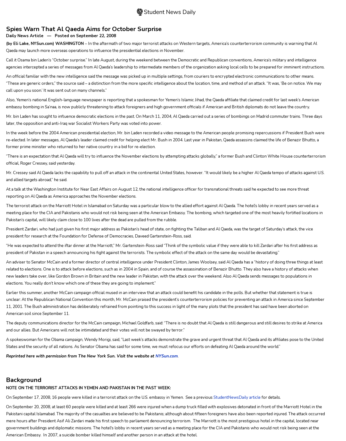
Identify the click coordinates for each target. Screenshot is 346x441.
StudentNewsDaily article (237, 397)
